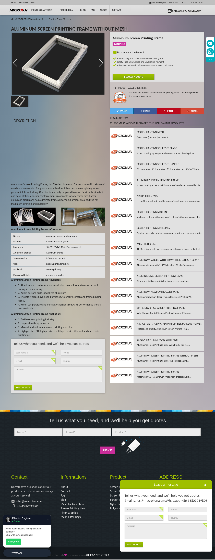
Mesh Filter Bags (71, 517)
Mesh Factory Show (73, 504)
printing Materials (42, 10)
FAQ (93, 10)
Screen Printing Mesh (74, 509)
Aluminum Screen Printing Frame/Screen (50, 19)
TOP (210, 59)
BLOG (83, 10)
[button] (101, 63)
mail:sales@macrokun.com (163, 3)
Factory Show (196, 3)
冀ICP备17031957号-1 (97, 555)
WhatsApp (16, 553)
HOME (17, 19)
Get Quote (13, 541)
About (103, 10)
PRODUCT (25, 19)
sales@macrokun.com (29, 501)
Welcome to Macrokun (23, 3)
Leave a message (166, 484)
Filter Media (67, 10)
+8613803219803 (28, 506)
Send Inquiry (23, 387)
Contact (184, 3)
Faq (63, 496)
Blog (63, 500)
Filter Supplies (69, 513)
